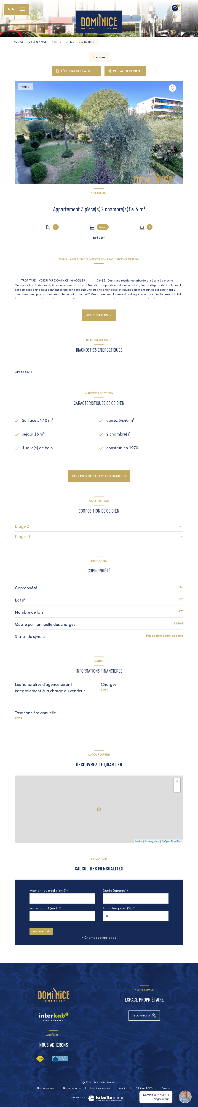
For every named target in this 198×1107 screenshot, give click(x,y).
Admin (122, 1088)
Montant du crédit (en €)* (48, 890)
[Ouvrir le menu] (16, 9)
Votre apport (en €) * (45, 908)
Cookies (166, 1088)
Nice (71, 41)
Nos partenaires (72, 1088)
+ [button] (177, 781)
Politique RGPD (144, 1088)
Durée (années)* (115, 890)
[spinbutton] (136, 916)
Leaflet (139, 841)
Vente (57, 41)
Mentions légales (100, 1088)
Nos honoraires (45, 1088)
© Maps (152, 841)
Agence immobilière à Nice (30, 42)
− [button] (177, 788)
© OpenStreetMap (172, 841)
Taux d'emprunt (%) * (119, 908)
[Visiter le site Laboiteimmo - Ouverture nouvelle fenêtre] (106, 1098)
